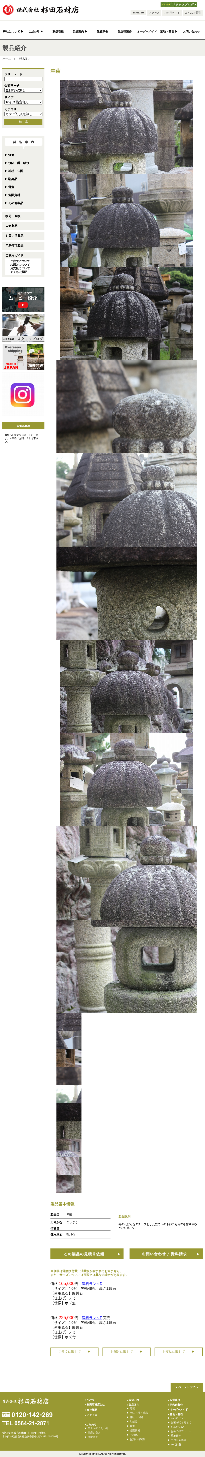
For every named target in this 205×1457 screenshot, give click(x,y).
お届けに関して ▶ (127, 1351)
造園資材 (12, 195)
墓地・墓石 (169, 31)
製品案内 (80, 31)
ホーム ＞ (9, 58)
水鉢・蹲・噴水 (16, 163)
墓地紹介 (174, 1435)
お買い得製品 (14, 235)
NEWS (89, 1399)
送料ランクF (92, 1318)
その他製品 (13, 203)
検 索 (23, 122)
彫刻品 (10, 179)
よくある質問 (193, 12)
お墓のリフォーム (180, 1431)
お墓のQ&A (176, 1426)
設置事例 (102, 31)
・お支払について (18, 268)
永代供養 (174, 1444)
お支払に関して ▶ (179, 1351)
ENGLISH (138, 12)
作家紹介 (91, 1437)
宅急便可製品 (14, 245)
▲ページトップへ (186, 1387)
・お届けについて (18, 264)
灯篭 (9, 155)
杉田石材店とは (94, 1404)
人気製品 (11, 226)
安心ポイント (177, 1418)
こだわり (35, 31)
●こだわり (90, 1424)
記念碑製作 (125, 31)
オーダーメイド (147, 31)
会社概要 (90, 1409)
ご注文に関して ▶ (74, 1351)
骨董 (9, 187)
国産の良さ (92, 1432)
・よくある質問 (17, 272)
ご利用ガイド (172, 12)
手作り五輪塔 (177, 1440)
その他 (132, 1434)
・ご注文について (18, 261)
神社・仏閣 (13, 171)
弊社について (13, 31)
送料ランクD (92, 1284)
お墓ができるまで (180, 1422)
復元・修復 (12, 216)
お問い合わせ (191, 31)
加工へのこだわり (96, 1428)
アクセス (154, 12)
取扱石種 (58, 31)
